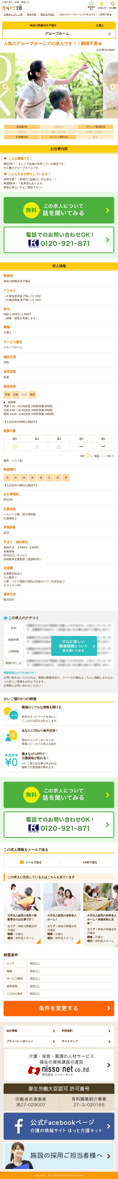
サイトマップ (70, 1041)
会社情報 (11, 1030)
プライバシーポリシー (19, 1041)
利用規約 (67, 1030)
